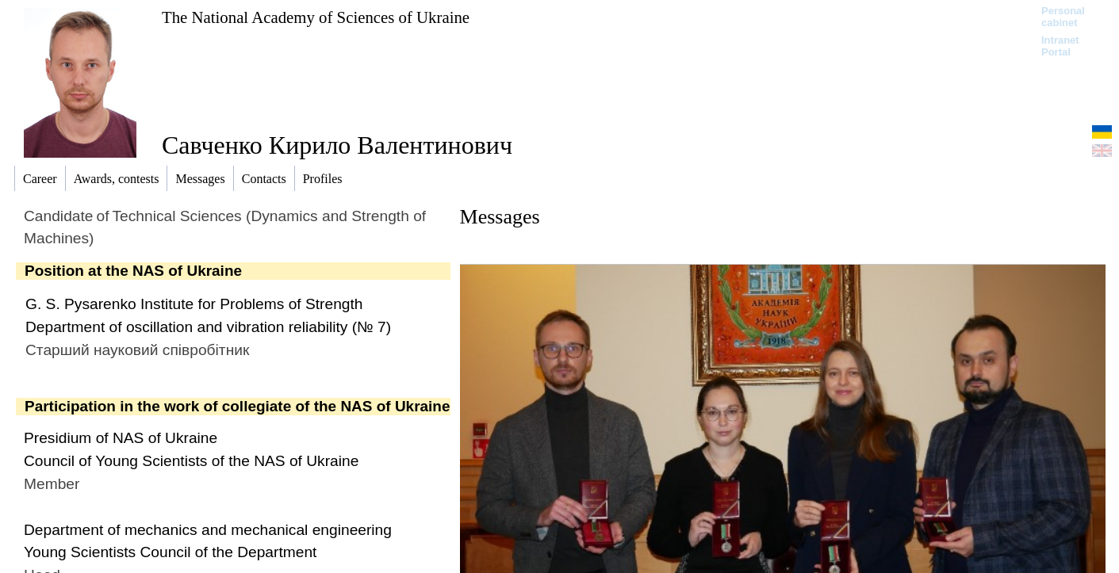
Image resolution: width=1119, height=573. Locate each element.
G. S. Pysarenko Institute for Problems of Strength (194, 304)
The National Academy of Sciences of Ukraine (315, 17)
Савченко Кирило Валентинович (337, 145)
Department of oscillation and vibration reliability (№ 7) (208, 327)
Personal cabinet (1063, 17)
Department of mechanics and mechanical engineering (208, 529)
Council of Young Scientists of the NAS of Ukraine (191, 461)
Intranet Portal (1060, 46)
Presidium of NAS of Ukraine (120, 438)
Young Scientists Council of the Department (170, 552)
